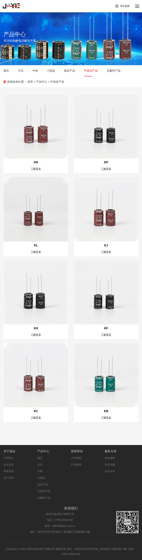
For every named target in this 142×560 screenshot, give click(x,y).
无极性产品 (114, 70)
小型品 (51, 70)
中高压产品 (91, 70)
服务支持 (110, 454)
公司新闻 (76, 461)
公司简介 (9, 461)
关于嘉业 (9, 454)
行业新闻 (76, 467)
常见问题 (110, 467)
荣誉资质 (9, 474)
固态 (6, 70)
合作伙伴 (110, 474)
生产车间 (9, 481)
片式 (20, 70)
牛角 (35, 70)
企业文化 (9, 467)
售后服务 (110, 461)
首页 (30, 81)
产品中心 (41, 81)
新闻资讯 (77, 454)
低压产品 (69, 70)
